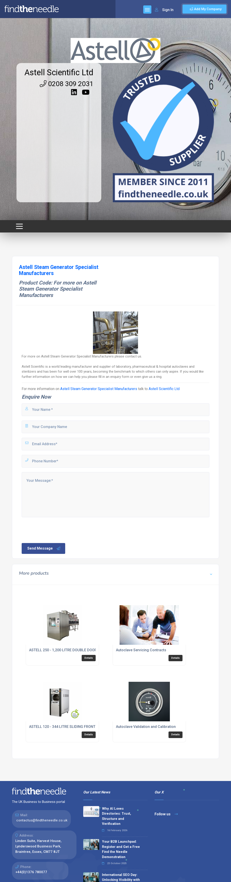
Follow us (166, 814)
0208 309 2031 (66, 84)
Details (88, 657)
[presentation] (55, 530)
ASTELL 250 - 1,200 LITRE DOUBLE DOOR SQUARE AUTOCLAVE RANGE (87, 650)
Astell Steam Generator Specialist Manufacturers (98, 389)
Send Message (44, 548)
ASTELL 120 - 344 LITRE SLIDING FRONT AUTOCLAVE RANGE (79, 726)
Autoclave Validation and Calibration (146, 726)
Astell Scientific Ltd (58, 72)
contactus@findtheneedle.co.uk (41, 820)
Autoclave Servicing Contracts (141, 650)
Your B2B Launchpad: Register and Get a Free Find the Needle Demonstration (121, 849)
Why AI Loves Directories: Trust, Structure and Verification (116, 816)
